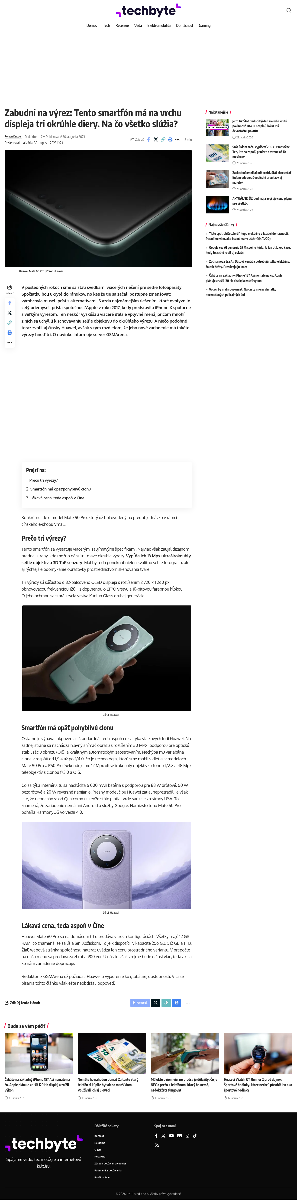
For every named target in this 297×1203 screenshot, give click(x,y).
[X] (163, 1137)
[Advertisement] (148, 65)
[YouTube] (171, 1137)
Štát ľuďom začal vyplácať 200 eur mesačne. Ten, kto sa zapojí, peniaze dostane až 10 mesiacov (261, 148)
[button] (289, 10)
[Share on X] (155, 139)
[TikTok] (194, 1137)
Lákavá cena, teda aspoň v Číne (59, 497)
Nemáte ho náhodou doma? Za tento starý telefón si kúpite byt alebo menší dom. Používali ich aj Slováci (110, 1086)
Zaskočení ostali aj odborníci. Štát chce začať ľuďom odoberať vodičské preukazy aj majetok (261, 174)
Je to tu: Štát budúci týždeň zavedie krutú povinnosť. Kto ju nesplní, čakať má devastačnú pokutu (259, 122)
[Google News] (180, 1137)
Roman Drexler (15, 136)
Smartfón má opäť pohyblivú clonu (62, 489)
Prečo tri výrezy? (45, 480)
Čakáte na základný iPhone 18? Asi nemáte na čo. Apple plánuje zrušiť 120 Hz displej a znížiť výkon (37, 1086)
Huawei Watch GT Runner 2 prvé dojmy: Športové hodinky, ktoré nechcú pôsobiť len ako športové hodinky (257, 1086)
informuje (105, 334)
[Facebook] (156, 1137)
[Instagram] (187, 1137)
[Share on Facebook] (148, 139)
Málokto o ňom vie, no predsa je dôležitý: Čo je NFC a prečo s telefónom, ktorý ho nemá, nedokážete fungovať (184, 1086)
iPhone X (164, 307)
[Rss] (157, 1147)
